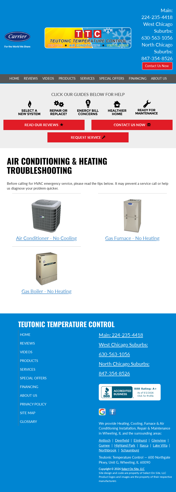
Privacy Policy (32, 410)
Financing (137, 78)
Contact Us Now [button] (157, 66)
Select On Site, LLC (133, 469)
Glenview (158, 440)
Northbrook (107, 450)
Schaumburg (130, 450)
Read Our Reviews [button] (44, 125)
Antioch (104, 440)
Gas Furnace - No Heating (132, 219)
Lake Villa (160, 445)
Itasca (144, 445)
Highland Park (124, 445)
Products (67, 78)
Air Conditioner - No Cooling (46, 219)
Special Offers (111, 78)
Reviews (31, 78)
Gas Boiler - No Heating (46, 272)
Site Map (33, 421)
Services (87, 78)
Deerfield (122, 440)
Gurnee (104, 445)
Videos (48, 78)
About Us (159, 78)
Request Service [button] (88, 137)
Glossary (33, 430)
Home (14, 78)
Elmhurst (140, 440)
